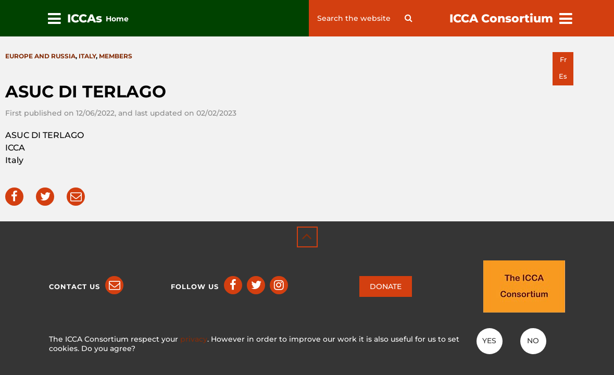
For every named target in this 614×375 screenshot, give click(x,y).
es (563, 76)
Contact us (74, 286)
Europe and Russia (40, 56)
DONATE (386, 286)
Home (117, 18)
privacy (193, 339)
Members (115, 56)
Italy (87, 56)
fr (563, 60)
